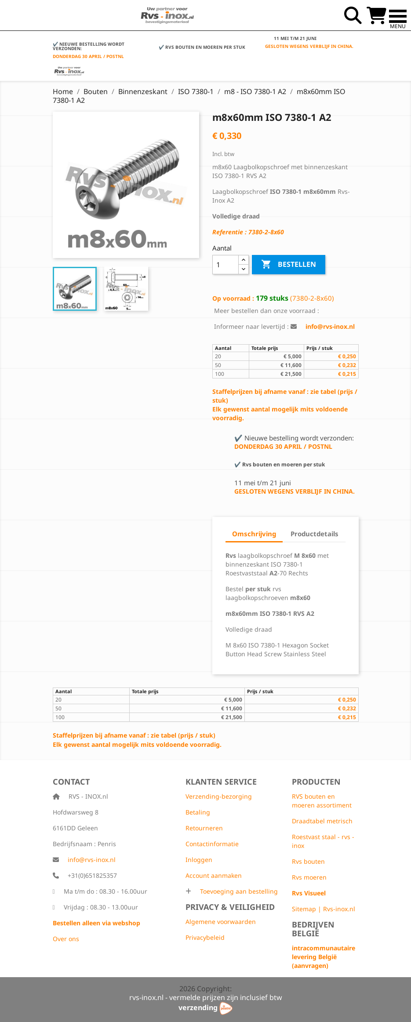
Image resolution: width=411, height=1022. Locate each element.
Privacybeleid (205, 937)
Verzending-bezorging (218, 796)
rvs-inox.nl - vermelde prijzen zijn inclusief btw (205, 997)
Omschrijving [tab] (254, 533)
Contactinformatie (212, 844)
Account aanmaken (213, 875)
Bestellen (288, 264)
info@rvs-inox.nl (92, 859)
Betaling (197, 812)
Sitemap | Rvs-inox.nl (323, 909)
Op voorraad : (233, 298)
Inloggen (198, 859)
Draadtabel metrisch (322, 821)
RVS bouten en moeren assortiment (322, 800)
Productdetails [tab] (314, 533)
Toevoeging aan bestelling (238, 891)
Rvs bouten (308, 861)
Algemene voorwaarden (220, 921)
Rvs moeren (309, 877)
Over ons (66, 939)
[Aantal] (225, 264)
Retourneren (204, 828)
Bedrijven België (313, 928)
